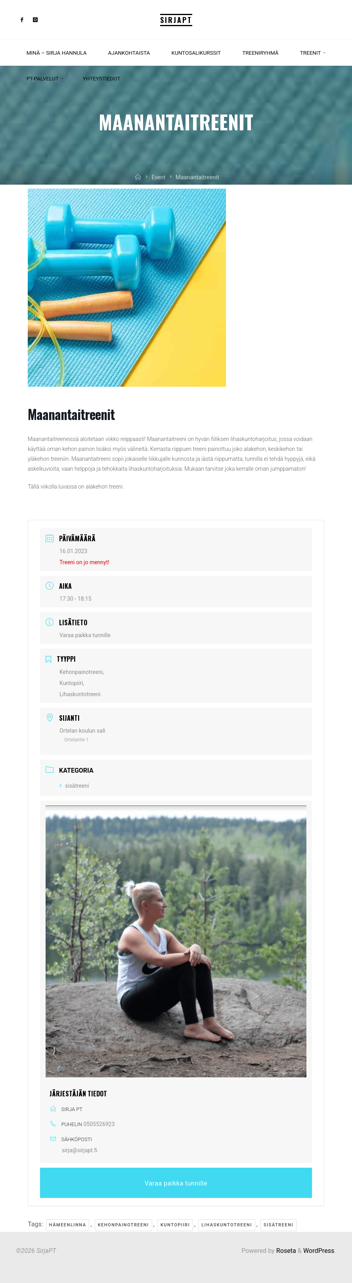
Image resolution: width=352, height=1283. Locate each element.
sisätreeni (74, 786)
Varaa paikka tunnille (85, 635)
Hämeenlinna (67, 1225)
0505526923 (99, 1124)
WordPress (318, 1250)
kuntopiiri (175, 1225)
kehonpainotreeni (123, 1225)
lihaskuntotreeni (226, 1225)
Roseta (285, 1250)
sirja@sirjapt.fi (79, 1150)
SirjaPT (176, 20)
